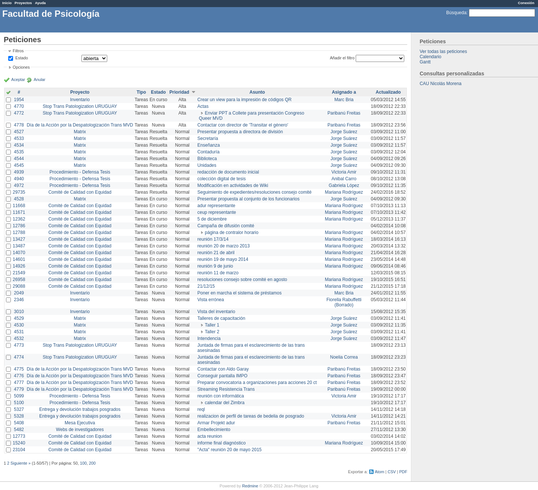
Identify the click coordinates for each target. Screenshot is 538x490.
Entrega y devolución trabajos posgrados (79, 409)
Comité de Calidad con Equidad (79, 192)
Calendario (430, 56)
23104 (19, 449)
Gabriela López (344, 185)
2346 (19, 299)
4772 (19, 113)
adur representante (216, 205)
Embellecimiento (213, 429)
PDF (403, 471)
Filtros (18, 51)
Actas (202, 106)
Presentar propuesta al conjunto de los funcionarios (248, 199)
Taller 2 (212, 331)
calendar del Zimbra (224, 402)
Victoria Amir (343, 172)
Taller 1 (212, 325)
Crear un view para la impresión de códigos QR (244, 99)
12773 (19, 436)
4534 (19, 145)
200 (92, 463)
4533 (19, 138)
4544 (19, 158)
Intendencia (208, 338)
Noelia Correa (344, 357)
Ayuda (40, 3)
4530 (19, 325)
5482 (19, 429)
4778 (19, 125)
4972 (19, 185)
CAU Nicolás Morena (440, 83)
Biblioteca (207, 158)
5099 (19, 396)
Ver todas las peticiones (443, 51)
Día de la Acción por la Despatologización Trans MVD (80, 125)
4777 (19, 382)
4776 (19, 375)
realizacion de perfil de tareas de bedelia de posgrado (250, 416)
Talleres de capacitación (221, 318)
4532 (19, 338)
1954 (19, 99)
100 (83, 463)
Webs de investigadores (80, 429)
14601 (19, 259)
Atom (379, 471)
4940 (19, 178)
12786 (19, 225)
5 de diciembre (212, 219)
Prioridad (179, 92)
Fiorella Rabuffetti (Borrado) (344, 302)
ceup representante (216, 212)
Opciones (21, 67)
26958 (19, 279)
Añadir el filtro (342, 58)
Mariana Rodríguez (344, 192)
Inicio (7, 3)
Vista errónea (210, 299)
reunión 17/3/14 (212, 239)
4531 (19, 331)
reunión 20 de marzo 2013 (223, 246)
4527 (19, 131)
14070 (19, 252)
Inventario (80, 99)
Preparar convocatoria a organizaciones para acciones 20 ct (257, 382)
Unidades (206, 165)
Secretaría (207, 138)
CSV (391, 471)
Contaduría (208, 152)
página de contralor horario (231, 232)
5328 (19, 416)
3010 (19, 311)
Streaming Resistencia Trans (225, 389)
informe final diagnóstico (221, 443)
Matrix (80, 131)
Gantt (425, 62)
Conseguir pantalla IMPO (222, 375)
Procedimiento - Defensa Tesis (80, 172)
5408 (19, 422)
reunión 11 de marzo (217, 272)
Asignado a (344, 92)
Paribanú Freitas (344, 113)
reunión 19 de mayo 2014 (222, 259)
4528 (19, 199)
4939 (19, 172)
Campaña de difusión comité (225, 225)
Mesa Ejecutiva (80, 422)
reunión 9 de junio (215, 266)
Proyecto (79, 92)
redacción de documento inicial (228, 172)
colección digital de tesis (221, 178)
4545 (19, 165)
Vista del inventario (216, 311)
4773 (19, 345)
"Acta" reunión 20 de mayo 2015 (229, 449)
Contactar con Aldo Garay (222, 369)
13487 (19, 246)
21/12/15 (206, 286)
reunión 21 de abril (215, 252)
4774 (19, 357)
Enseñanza (208, 145)
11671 (19, 212)
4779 (19, 389)
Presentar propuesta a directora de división (240, 131)
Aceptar (18, 79)
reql (201, 409)
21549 (19, 272)
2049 (19, 293)
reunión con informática (220, 396)
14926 (19, 266)
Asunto (257, 92)
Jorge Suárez (344, 131)
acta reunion (209, 436)
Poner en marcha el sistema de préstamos (239, 293)
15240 (19, 443)
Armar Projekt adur (216, 422)
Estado (21, 58)
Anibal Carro (343, 178)
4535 (19, 152)
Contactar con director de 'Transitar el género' (242, 125)
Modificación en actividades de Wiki (232, 185)
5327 (19, 409)
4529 (19, 318)
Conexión (526, 3)
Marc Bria (343, 99)
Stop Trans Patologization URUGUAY (80, 106)
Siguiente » (20, 463)
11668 (19, 205)
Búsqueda (456, 12)
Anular (39, 79)
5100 (19, 402)
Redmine (250, 486)
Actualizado (388, 92)
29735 (19, 192)
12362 (19, 219)
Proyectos (23, 3)
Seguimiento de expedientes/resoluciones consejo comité (254, 192)
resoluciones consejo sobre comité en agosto (242, 279)
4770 (19, 106)
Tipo (141, 92)
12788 (19, 232)
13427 (19, 239)
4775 (19, 369)
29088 (19, 286)
